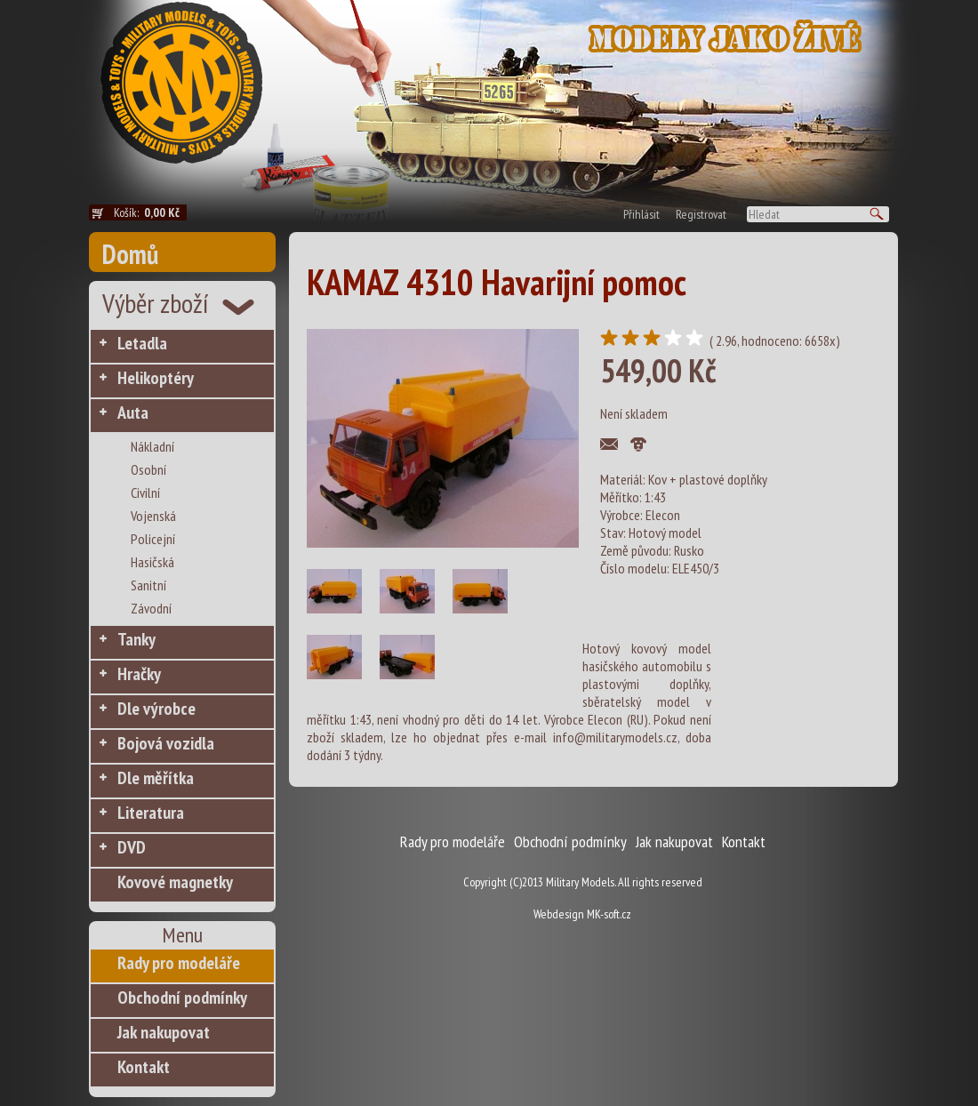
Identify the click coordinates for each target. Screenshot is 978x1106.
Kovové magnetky (175, 882)
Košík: (150, 212)
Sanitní (148, 585)
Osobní (148, 469)
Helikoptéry (155, 377)
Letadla (142, 343)
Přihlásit (641, 214)
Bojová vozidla (165, 743)
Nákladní (152, 446)
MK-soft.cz (609, 914)
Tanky (136, 639)
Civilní (145, 492)
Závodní (151, 608)
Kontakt (143, 1066)
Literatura (150, 812)
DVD (131, 847)
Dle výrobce (156, 708)
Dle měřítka (155, 777)
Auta (132, 412)
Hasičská (152, 562)
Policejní (153, 539)
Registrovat (701, 214)
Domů (130, 253)
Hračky (139, 673)
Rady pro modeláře (178, 962)
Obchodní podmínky (182, 997)
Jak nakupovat (163, 1032)
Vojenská (153, 516)
